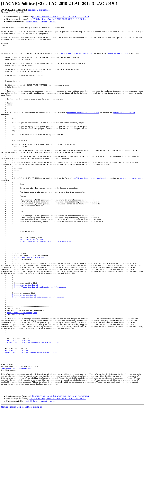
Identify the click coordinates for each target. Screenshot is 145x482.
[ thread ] (35, 21)
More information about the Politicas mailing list (21, 480)
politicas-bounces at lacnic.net (77, 59)
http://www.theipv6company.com (29, 303)
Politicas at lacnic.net (31, 282)
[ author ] (53, 21)
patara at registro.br (118, 59)
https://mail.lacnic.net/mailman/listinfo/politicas (45, 284)
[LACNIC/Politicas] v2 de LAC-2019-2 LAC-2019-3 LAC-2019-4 (60, 17)
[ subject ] (44, 21)
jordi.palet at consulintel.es (39, 10)
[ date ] (28, 21)
